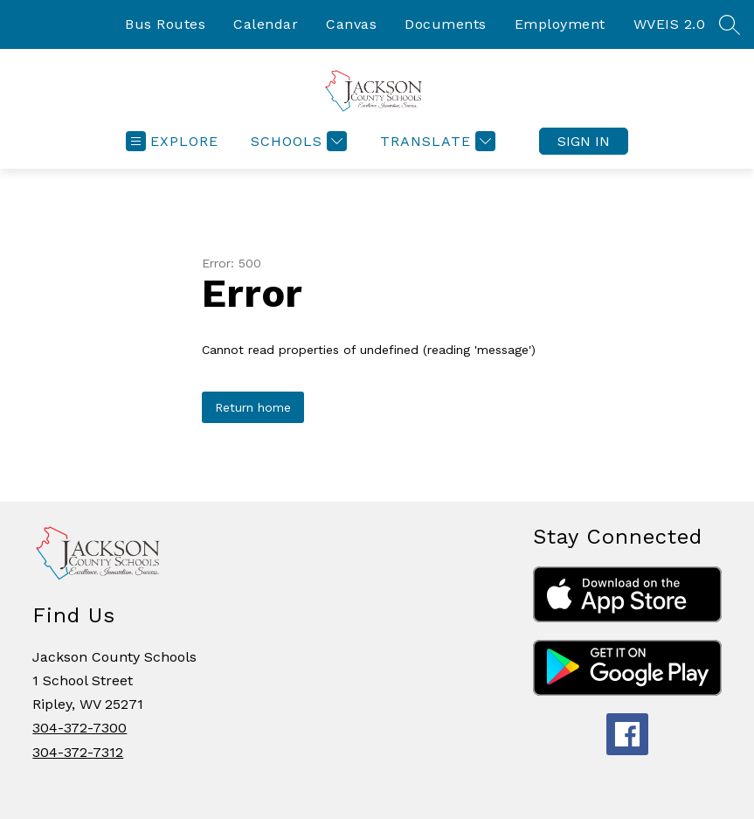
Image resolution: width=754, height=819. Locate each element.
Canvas (351, 24)
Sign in (583, 141)
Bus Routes (165, 24)
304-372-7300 (79, 727)
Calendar (265, 24)
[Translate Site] (435, 141)
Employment (560, 24)
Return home (253, 407)
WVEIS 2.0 (669, 24)
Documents (446, 24)
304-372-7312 (77, 752)
